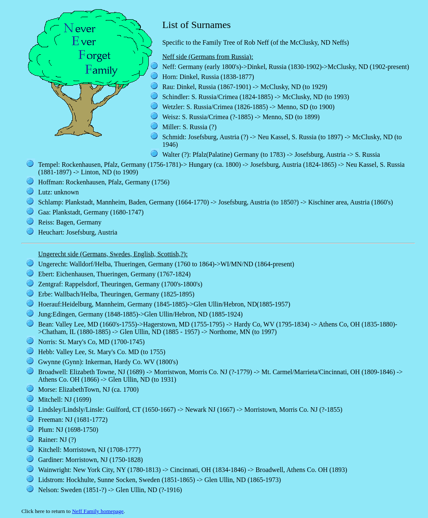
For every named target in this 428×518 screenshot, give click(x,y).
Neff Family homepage (97, 511)
